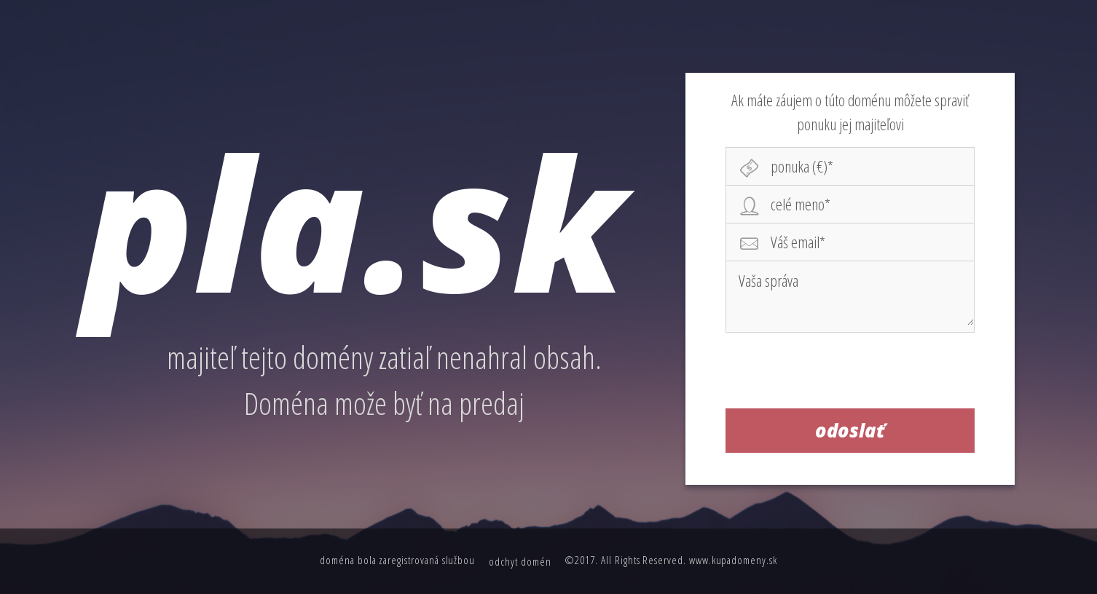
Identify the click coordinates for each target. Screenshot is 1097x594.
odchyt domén (520, 561)
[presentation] (851, 375)
